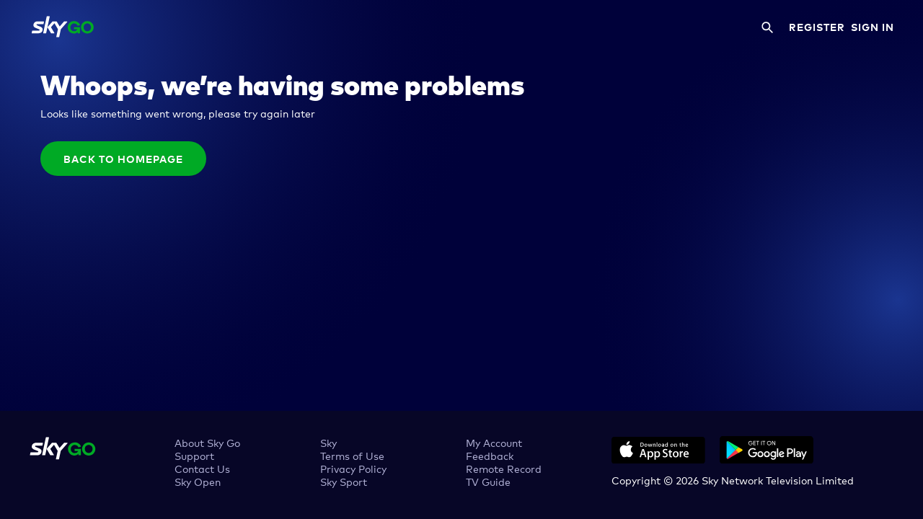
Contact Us (202, 468)
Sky (328, 442)
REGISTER (817, 26)
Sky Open (198, 481)
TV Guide (488, 481)
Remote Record (504, 468)
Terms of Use (352, 455)
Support (194, 455)
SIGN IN (872, 26)
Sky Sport (343, 481)
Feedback (489, 455)
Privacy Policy (353, 468)
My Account (494, 442)
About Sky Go (207, 442)
